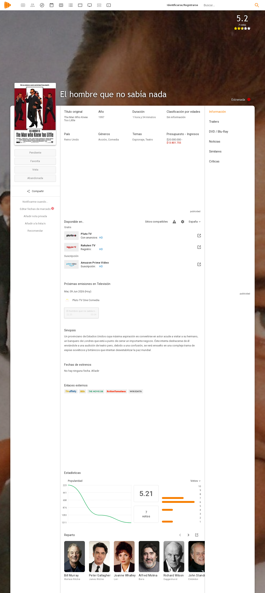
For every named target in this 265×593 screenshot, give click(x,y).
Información (217, 112)
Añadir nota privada (35, 216)
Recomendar (35, 230)
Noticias (214, 141)
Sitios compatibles (156, 221)
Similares (215, 151)
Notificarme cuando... (35, 201)
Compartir (35, 191)
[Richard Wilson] (176, 563)
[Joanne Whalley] (126, 563)
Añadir (95, 370)
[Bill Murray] (76, 563)
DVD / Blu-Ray (218, 131)
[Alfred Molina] (151, 563)
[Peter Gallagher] (101, 563)
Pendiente (35, 152)
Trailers (214, 121)
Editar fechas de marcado (37, 209)
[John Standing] (200, 563)
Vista (35, 169)
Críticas (214, 161)
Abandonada (35, 178)
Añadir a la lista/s (35, 223)
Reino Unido (71, 139)
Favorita (35, 161)
